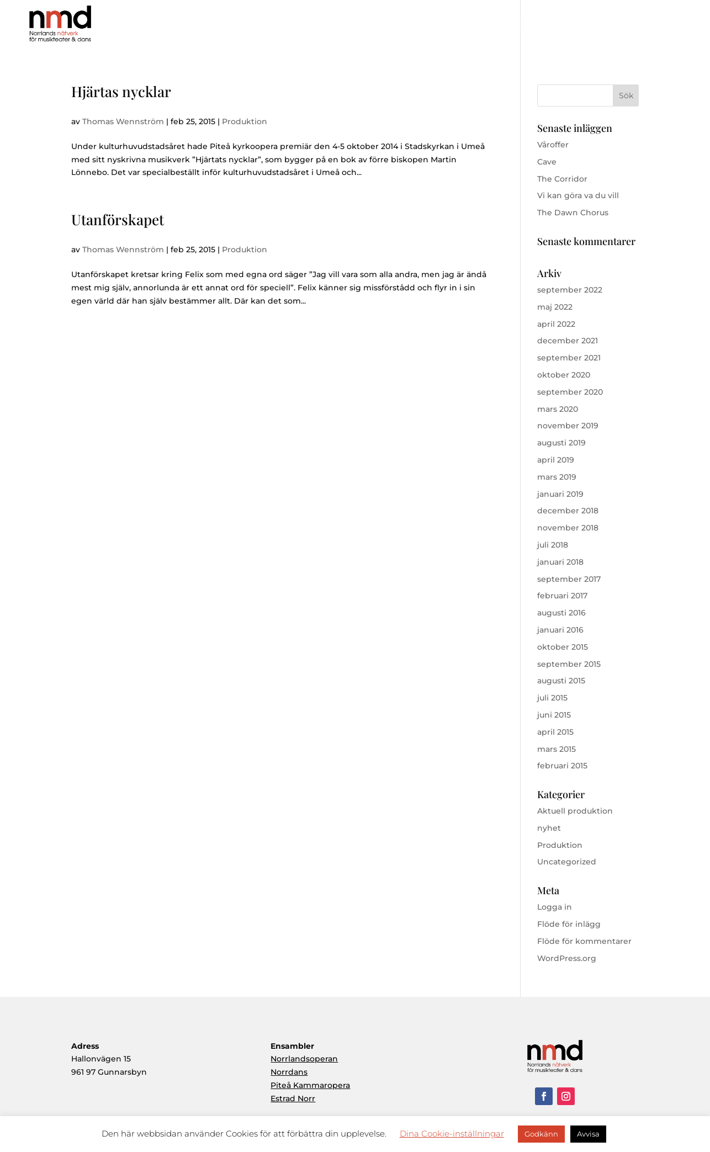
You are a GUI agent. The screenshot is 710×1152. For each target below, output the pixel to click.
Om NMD (467, 27)
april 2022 (556, 324)
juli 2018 (552, 545)
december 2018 (567, 511)
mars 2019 (556, 477)
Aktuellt (632, 27)
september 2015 (569, 664)
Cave (547, 162)
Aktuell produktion (575, 811)
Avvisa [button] (588, 1133)
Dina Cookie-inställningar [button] (452, 1133)
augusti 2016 (561, 613)
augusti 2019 (561, 443)
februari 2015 (562, 766)
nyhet (549, 828)
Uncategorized (566, 862)
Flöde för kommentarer (584, 941)
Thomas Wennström (123, 121)
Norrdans (289, 1072)
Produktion (244, 121)
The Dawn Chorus (572, 212)
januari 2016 (560, 630)
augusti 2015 (561, 681)
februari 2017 (562, 596)
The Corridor (562, 179)
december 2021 (567, 341)
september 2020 (570, 392)
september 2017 (569, 579)
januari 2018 (560, 562)
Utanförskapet (117, 219)
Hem (423, 27)
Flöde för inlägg (569, 924)
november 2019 (567, 426)
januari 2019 (560, 494)
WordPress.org (566, 958)
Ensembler (584, 27)
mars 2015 (556, 749)
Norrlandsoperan (304, 1059)
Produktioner (526, 27)
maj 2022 (555, 307)
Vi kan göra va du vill (578, 195)
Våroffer (553, 145)
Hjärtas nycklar (121, 91)
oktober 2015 (562, 647)
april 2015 (555, 732)
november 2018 (567, 528)
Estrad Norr (293, 1098)
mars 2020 (557, 409)
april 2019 (555, 460)
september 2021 (569, 358)
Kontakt (676, 27)
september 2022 (569, 290)
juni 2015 (554, 715)
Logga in (554, 907)
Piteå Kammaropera (310, 1085)
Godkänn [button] (541, 1133)
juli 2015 (552, 698)
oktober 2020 (563, 375)
